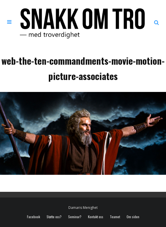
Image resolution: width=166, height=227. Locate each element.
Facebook (33, 216)
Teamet (115, 216)
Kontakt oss (95, 216)
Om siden (133, 216)
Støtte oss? (54, 216)
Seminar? (74, 216)
